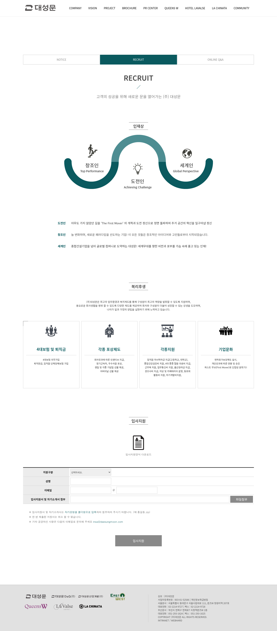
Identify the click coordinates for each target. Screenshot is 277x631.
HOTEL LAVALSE (195, 8)
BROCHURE (129, 8)
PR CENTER (150, 8)
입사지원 (138, 540)
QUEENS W (171, 8)
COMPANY (75, 8)
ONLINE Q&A (216, 59)
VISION (92, 8)
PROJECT (109, 8)
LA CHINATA (219, 8)
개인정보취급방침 (199, 599)
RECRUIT (138, 59)
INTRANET (163, 620)
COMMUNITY (241, 8)
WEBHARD (176, 620)
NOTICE (61, 59)
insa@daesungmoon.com (108, 521)
